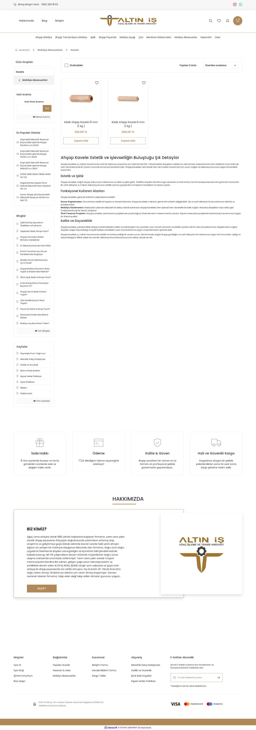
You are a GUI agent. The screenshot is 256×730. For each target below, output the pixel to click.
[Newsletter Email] (196, 677)
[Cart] (237, 20)
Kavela (75, 50)
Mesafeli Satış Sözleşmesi (145, 665)
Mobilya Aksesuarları (64, 675)
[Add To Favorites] (96, 82)
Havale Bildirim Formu (104, 670)
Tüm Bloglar (42, 330)
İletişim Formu (100, 665)
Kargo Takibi (99, 675)
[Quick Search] (28, 108)
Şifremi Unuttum (23, 675)
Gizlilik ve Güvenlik (141, 670)
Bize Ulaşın (19, 681)
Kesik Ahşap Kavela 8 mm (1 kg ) (128, 124)
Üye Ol (17, 665)
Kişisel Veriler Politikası (143, 681)
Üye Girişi (19, 670)
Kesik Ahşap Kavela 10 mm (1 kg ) (81, 124)
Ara (47, 108)
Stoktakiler (76, 65)
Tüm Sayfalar (42, 401)
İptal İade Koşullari (141, 675)
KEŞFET (41, 588)
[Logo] (128, 21)
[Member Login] (228, 21)
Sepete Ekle (81, 140)
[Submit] (219, 677)
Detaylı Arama (41, 116)
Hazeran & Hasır (62, 670)
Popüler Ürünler (61, 665)
